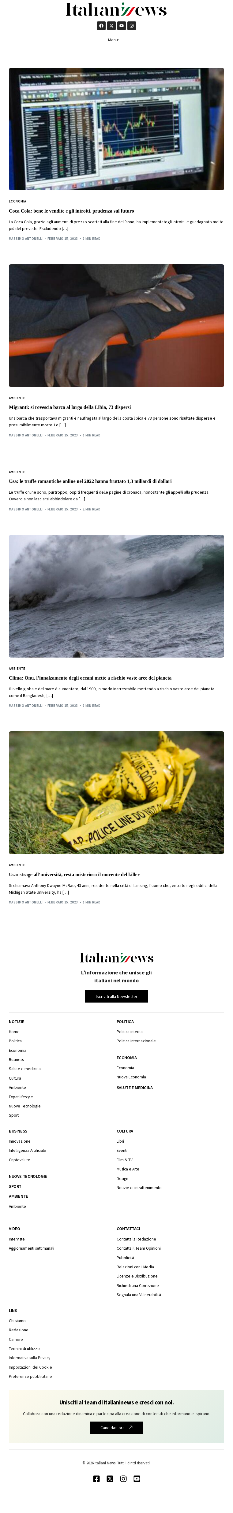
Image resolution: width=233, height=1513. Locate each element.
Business (18, 1131)
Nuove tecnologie (28, 1176)
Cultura (125, 1131)
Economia (17, 201)
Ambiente (17, 398)
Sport (15, 1186)
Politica (125, 1021)
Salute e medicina (135, 1087)
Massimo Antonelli (26, 238)
